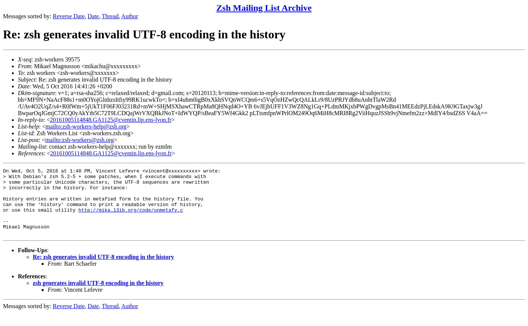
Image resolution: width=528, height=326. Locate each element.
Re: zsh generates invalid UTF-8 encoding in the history (103, 270)
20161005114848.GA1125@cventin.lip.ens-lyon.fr (110, 120)
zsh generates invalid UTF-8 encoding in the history (98, 296)
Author (129, 16)
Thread (110, 16)
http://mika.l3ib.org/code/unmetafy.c (131, 218)
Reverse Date (69, 16)
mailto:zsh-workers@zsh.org (79, 140)
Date (93, 16)
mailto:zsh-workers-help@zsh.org (86, 126)
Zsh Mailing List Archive (263, 8)
